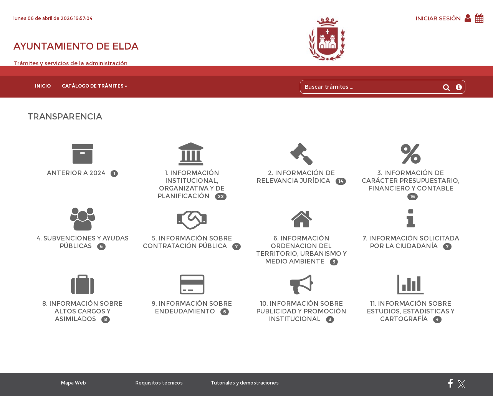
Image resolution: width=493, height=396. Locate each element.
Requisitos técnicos (159, 383)
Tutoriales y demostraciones (245, 383)
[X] (461, 385)
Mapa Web (73, 383)
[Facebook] (450, 385)
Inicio (42, 86)
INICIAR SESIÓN (438, 18)
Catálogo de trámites (94, 86)
